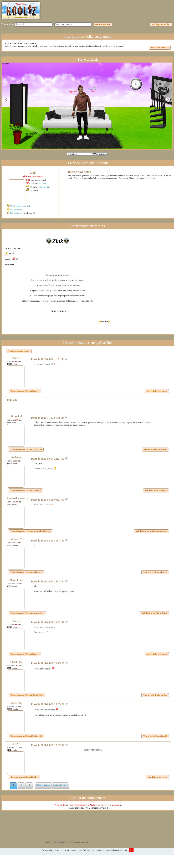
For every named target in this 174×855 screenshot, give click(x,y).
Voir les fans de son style (20, 206)
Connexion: (7, 24)
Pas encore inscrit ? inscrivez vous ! (88, 807)
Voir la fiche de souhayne (156, 490)
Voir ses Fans (44, 187)
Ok (131, 850)
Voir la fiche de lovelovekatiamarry (151, 531)
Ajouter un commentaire (19, 351)
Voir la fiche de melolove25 (155, 572)
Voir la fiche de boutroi (157, 391)
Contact (48, 842)
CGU (55, 842)
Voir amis (43, 183)
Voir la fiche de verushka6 (155, 449)
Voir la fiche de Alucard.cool (154, 613)
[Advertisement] (110, 13)
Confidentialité (65, 842)
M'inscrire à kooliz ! (160, 47)
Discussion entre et (25, 391)
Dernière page (60, 784)
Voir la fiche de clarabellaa (155, 695)
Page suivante (43, 784)
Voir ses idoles (16, 209)
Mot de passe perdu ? (161, 24)
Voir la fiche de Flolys (157, 777)
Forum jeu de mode (81, 842)
